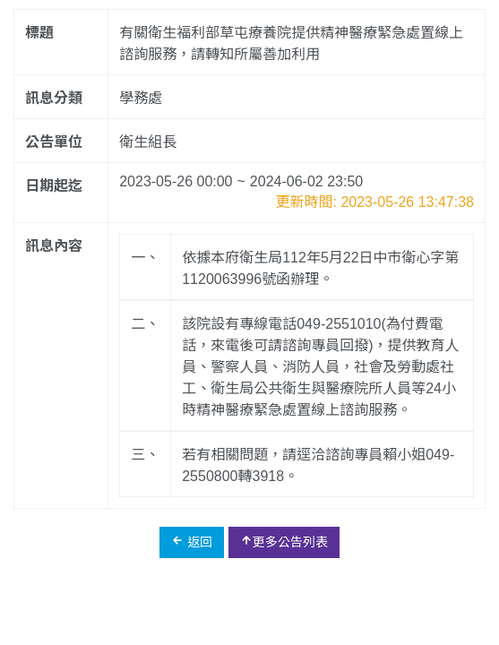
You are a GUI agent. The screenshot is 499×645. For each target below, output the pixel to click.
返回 (191, 541)
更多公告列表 (284, 541)
